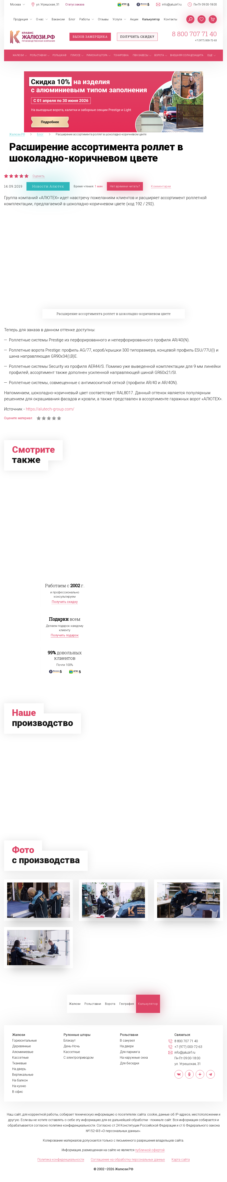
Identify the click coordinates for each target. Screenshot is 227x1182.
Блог (72, 19)
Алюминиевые (22, 1052)
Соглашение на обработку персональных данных (128, 1159)
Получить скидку (137, 37)
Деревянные (21, 1046)
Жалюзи (74, 1003)
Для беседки (129, 1063)
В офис (17, 1091)
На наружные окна (134, 1057)
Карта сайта (181, 1159)
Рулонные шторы (77, 1035)
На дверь (19, 1069)
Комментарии (161, 186)
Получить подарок (65, 635)
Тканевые (19, 1063)
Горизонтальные (24, 1040)
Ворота (110, 1003)
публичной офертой (149, 1150)
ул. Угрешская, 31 (47, 4)
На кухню (19, 1086)
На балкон (20, 1080)
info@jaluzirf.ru (172, 4)
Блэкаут (70, 1040)
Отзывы (103, 19)
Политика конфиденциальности (60, 1159)
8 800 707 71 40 (194, 33)
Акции (134, 19)
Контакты (170, 19)
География (126, 1003)
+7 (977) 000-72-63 (206, 40)
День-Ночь (72, 1046)
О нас (40, 19)
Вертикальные (22, 1074)
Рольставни (92, 1003)
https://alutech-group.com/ (50, 409)
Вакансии (58, 19)
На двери (127, 1046)
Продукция (20, 19)
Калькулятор (151, 19)
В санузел (127, 1040)
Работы (84, 19)
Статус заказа (74, 4)
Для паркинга (130, 1052)
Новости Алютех (48, 186)
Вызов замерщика (90, 37)
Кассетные (20, 1057)
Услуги (117, 19)
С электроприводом (78, 1057)
